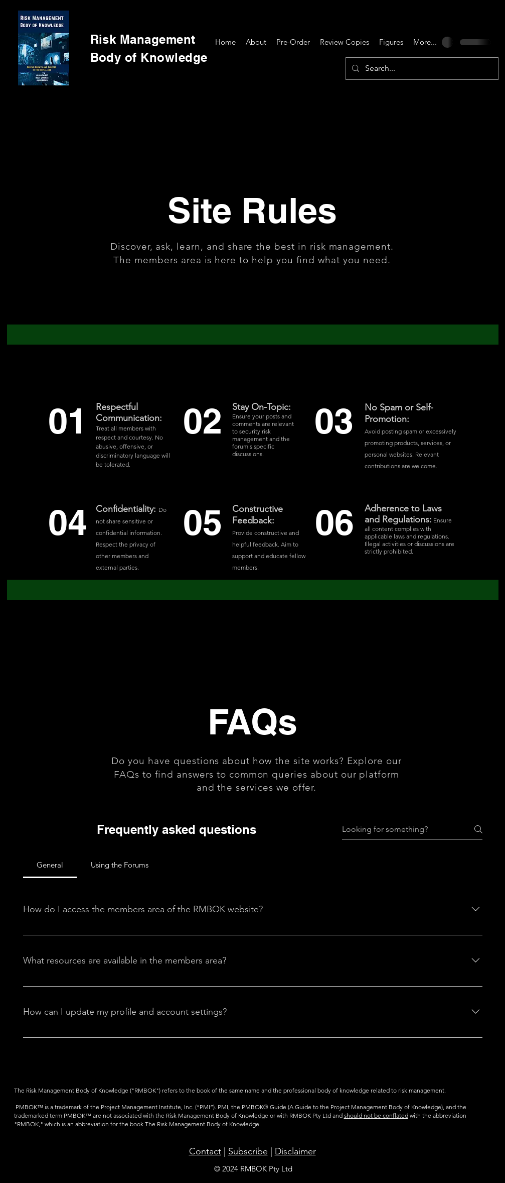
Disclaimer (295, 1151)
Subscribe (248, 1151)
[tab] (50, 865)
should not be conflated (376, 1115)
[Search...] (421, 68)
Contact (205, 1151)
